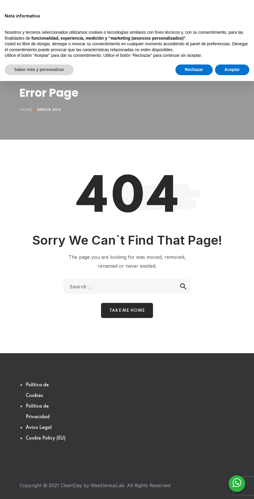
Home (25, 110)
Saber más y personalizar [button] (39, 487)
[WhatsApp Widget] (237, 482)
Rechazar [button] (194, 487)
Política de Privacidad (38, 411)
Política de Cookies (37, 390)
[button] (156, 52)
